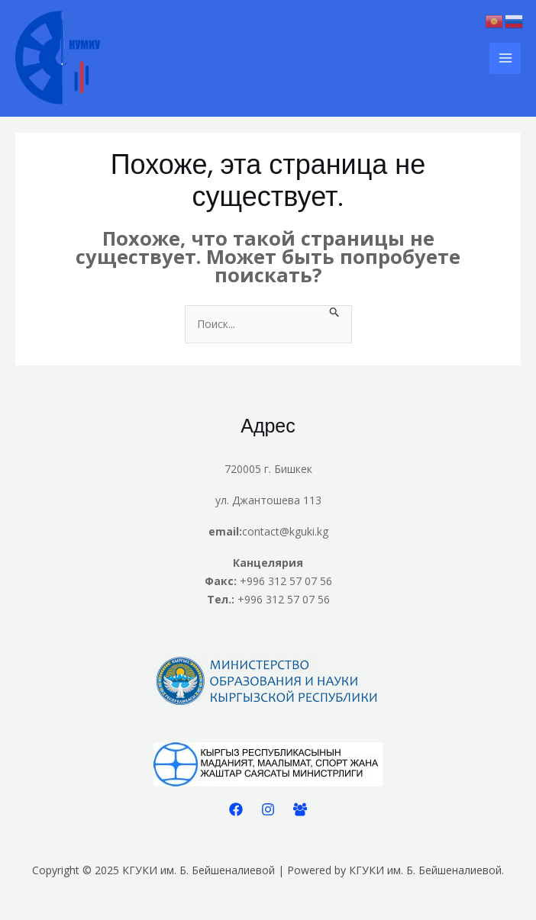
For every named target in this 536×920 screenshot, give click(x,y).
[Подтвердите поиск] (335, 314)
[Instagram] (268, 809)
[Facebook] (236, 809)
